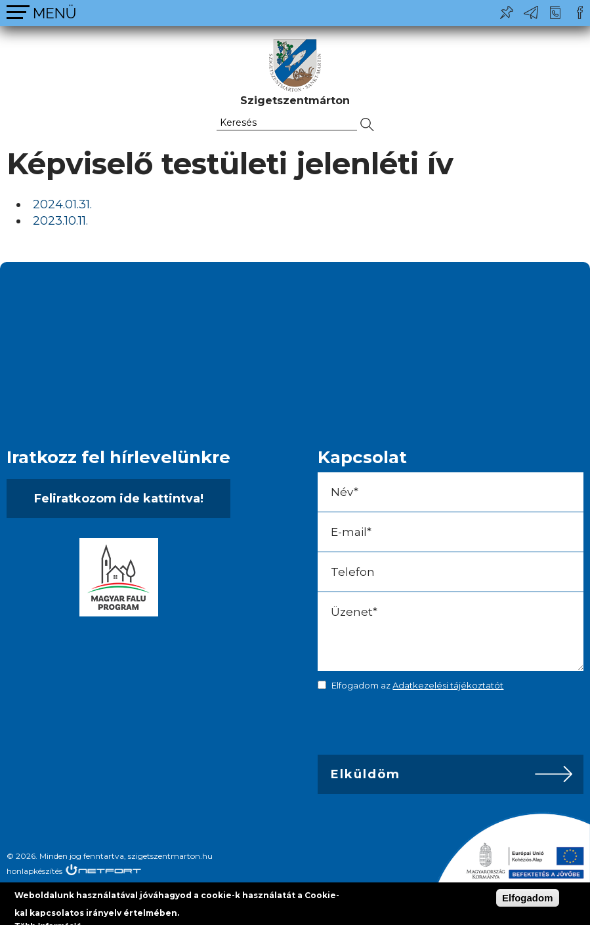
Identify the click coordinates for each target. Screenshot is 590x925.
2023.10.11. (60, 221)
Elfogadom (527, 897)
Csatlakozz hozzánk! (579, 12)
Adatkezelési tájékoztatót (447, 685)
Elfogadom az (417, 685)
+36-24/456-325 (555, 12)
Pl (506, 12)
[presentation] (409, 725)
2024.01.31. (62, 204)
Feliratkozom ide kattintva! (118, 498)
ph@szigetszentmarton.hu (531, 12)
